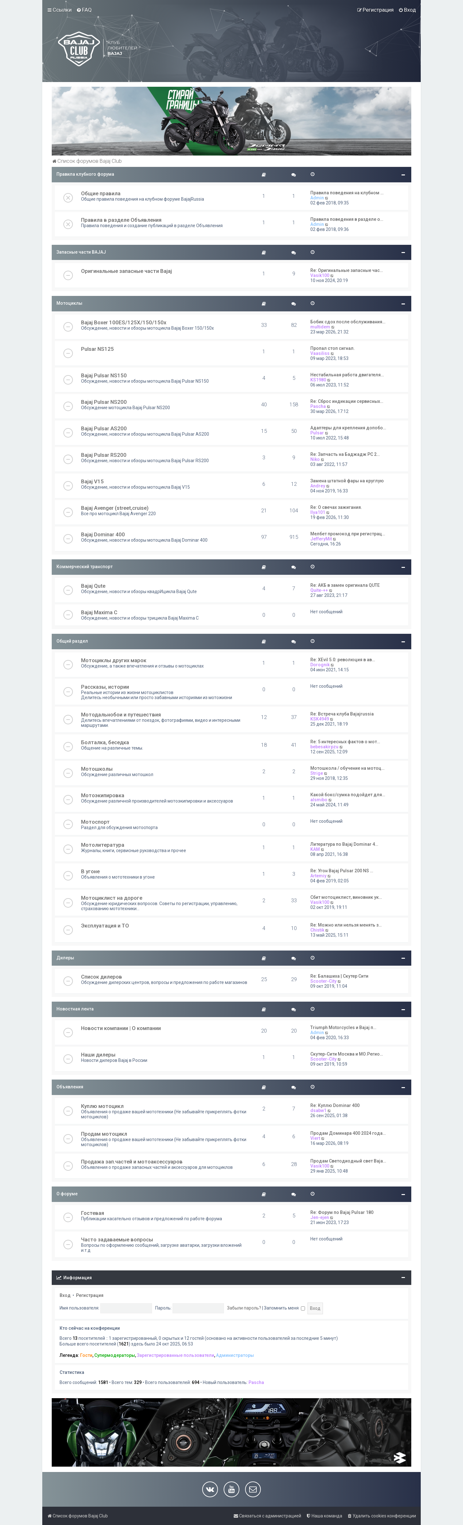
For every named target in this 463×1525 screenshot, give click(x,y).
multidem (320, 326)
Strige (316, 773)
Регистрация (89, 1295)
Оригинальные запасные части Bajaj (126, 271)
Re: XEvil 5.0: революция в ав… (342, 659)
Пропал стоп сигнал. (332, 348)
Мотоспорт (95, 822)
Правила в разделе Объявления (121, 220)
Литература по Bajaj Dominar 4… (344, 844)
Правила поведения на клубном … (347, 192)
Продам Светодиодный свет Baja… (348, 1160)
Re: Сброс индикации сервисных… (346, 401)
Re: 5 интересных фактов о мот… (345, 741)
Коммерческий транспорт (84, 566)
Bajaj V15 (92, 481)
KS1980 (318, 379)
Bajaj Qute (93, 586)
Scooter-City (323, 981)
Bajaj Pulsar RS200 (103, 455)
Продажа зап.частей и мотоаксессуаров (132, 1161)
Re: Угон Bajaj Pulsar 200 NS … (341, 870)
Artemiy (318, 875)
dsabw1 (318, 1110)
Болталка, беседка (105, 742)
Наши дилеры (98, 1054)
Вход (65, 1295)
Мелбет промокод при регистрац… (347, 533)
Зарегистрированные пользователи (175, 1355)
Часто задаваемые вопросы (117, 1239)
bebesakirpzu (324, 746)
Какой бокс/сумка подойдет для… (347, 794)
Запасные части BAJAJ (81, 252)
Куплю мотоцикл (102, 1106)
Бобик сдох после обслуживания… (347, 321)
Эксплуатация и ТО (105, 925)
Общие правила (100, 193)
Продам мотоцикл (104, 1134)
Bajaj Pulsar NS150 (104, 375)
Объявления (69, 1086)
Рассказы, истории (105, 687)
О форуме (67, 1193)
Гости (86, 1355)
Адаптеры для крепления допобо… (348, 427)
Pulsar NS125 (97, 349)
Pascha (318, 406)
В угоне (90, 871)
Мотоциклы (69, 303)
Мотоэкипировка (102, 795)
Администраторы (235, 1355)
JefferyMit (321, 538)
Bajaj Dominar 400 (103, 534)
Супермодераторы (114, 1355)
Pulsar (317, 432)
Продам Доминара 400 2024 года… (348, 1133)
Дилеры (65, 957)
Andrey (317, 485)
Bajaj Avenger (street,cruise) (115, 508)
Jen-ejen (319, 1217)
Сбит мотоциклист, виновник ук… (346, 897)
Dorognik (320, 664)
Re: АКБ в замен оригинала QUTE (345, 585)
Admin (317, 197)
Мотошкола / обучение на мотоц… (347, 768)
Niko (315, 459)
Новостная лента (75, 1008)
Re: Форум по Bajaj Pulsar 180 (341, 1212)
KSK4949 (319, 718)
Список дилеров (101, 977)
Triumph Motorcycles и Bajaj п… (343, 1027)
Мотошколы (97, 769)
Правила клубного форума (85, 174)
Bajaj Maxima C (99, 612)
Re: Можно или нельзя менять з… (346, 924)
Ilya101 (317, 512)
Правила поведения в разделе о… (346, 219)
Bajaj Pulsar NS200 (104, 402)
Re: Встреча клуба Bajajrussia (342, 713)
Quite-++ (319, 590)
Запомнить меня (284, 1307)
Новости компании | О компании (121, 1028)
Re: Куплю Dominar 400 (335, 1105)
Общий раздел (72, 641)
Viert (315, 1138)
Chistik (317, 930)
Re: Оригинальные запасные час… (346, 270)
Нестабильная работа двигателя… (347, 374)
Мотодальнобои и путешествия (121, 714)
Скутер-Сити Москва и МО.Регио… (346, 1054)
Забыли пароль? (244, 1307)
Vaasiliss (320, 353)
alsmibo (318, 799)
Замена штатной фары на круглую (347, 480)
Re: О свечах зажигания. (336, 507)
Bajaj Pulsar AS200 (104, 428)
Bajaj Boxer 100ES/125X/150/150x (123, 322)
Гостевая (92, 1213)
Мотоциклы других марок (113, 660)
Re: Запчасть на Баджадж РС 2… (345, 454)
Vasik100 (319, 275)
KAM (315, 849)
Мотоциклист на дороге (111, 898)
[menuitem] (84, 9)
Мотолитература (102, 845)
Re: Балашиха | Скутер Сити (339, 976)
